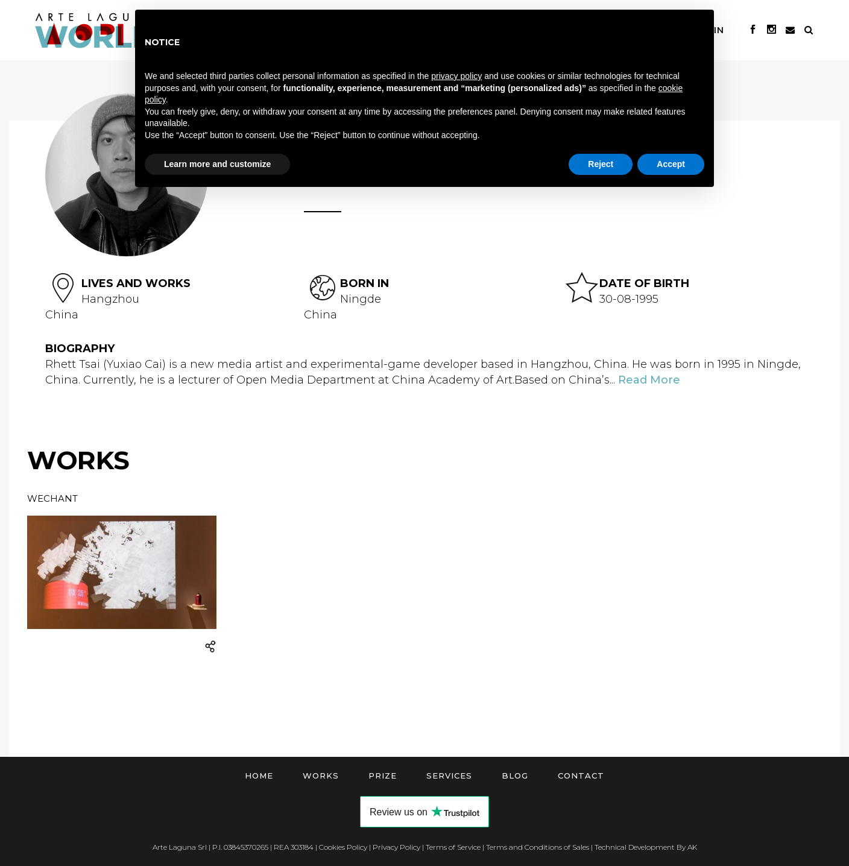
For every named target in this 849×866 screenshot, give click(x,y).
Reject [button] (600, 164)
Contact (581, 775)
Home (259, 775)
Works (321, 775)
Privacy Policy (396, 847)
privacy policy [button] (456, 76)
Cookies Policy (343, 847)
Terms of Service (453, 847)
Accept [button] (671, 164)
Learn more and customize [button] (217, 164)
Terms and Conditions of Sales (537, 847)
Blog (515, 775)
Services (449, 775)
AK (692, 847)
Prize (382, 775)
